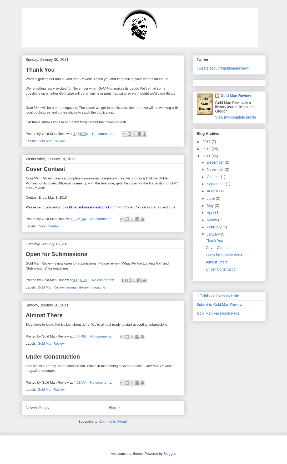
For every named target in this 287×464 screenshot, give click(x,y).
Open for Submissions (57, 254)
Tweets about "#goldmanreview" (223, 68)
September (216, 184)
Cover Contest (45, 169)
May (211, 205)
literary (83, 287)
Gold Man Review (51, 141)
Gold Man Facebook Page (218, 313)
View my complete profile (235, 117)
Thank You (40, 69)
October (214, 177)
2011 (207, 156)
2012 (207, 149)
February (215, 227)
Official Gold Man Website (218, 296)
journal (71, 287)
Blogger (169, 454)
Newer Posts (37, 408)
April (211, 213)
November (216, 169)
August (213, 191)
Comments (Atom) (113, 421)
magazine (97, 287)
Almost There (44, 315)
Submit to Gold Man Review (220, 304)
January (214, 234)
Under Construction (53, 356)
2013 (207, 142)
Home (114, 408)
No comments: (103, 134)
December (216, 162)
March (212, 220)
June (211, 198)
